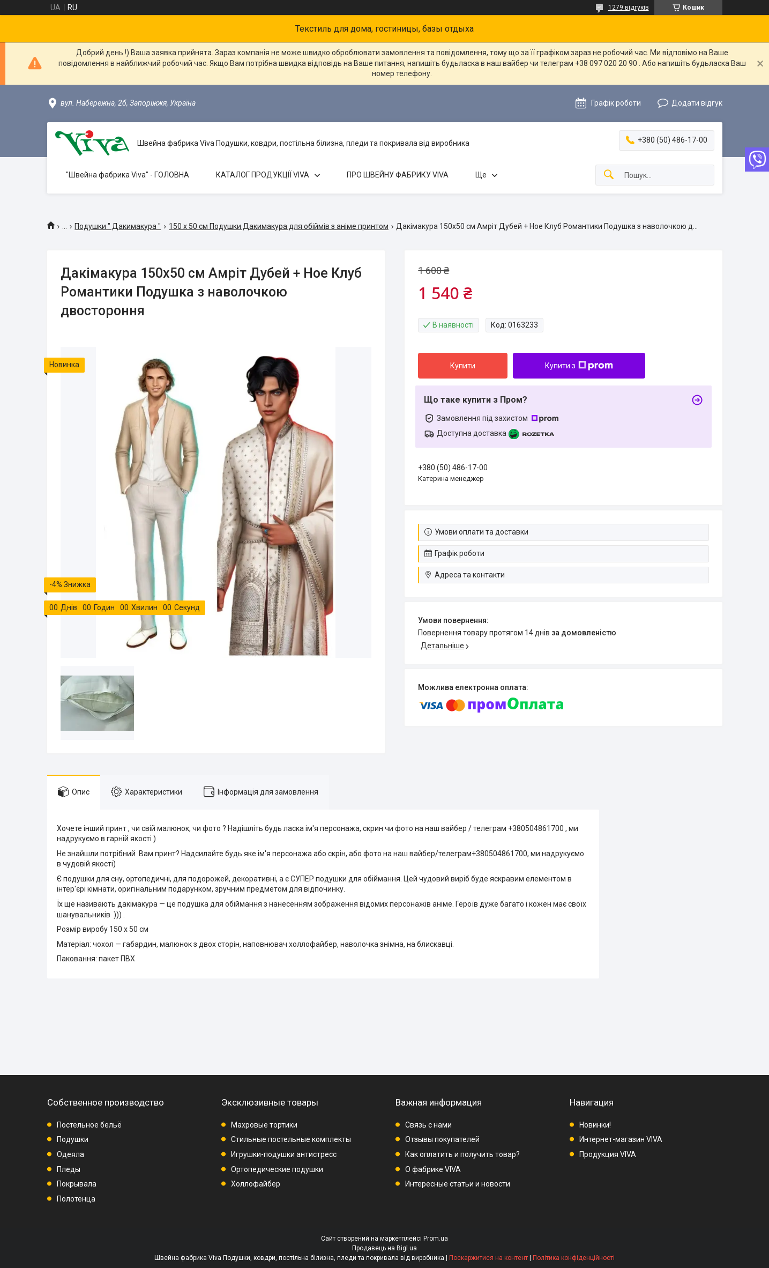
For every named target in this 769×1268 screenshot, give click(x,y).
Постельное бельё (89, 1125)
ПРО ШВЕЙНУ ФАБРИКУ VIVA (398, 174)
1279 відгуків (628, 7)
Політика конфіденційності (574, 1258)
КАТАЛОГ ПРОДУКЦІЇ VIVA (262, 174)
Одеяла (70, 1154)
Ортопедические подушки (277, 1169)
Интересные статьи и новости (457, 1184)
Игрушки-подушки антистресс (284, 1154)
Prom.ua (435, 1238)
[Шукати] (608, 175)
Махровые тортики (264, 1125)
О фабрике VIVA (433, 1169)
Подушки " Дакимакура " (117, 226)
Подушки (72, 1139)
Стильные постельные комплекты (291, 1139)
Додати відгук (696, 103)
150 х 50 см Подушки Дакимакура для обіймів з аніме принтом (279, 226)
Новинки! (595, 1125)
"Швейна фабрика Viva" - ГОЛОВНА (127, 174)
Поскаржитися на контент (488, 1258)
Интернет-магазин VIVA (620, 1139)
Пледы (68, 1169)
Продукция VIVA (607, 1154)
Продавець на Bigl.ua (384, 1248)
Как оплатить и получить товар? (462, 1154)
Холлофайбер (255, 1184)
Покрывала (76, 1184)
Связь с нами (428, 1125)
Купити (462, 365)
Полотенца (76, 1199)
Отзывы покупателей (442, 1139)
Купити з (579, 365)
